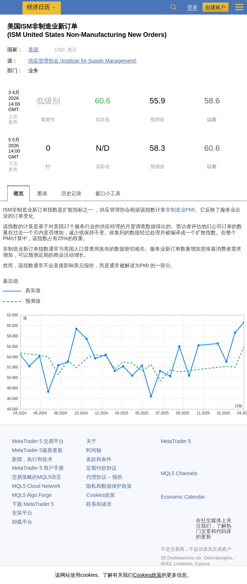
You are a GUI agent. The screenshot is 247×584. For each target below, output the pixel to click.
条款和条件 (99, 459)
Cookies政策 (100, 495)
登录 (192, 7)
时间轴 (93, 450)
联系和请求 (99, 504)
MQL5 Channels (179, 473)
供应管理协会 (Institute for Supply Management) (82, 61)
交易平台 (38, 441)
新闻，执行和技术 (32, 459)
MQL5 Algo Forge (32, 495)
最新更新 (37, 450)
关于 (91, 441)
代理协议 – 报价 (104, 477)
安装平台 (22, 513)
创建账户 (215, 7)
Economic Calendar (183, 497)
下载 (33, 504)
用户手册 (38, 468)
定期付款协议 (101, 468)
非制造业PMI (180, 210)
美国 (33, 49)
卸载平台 (22, 522)
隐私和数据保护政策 (109, 486)
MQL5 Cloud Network (36, 486)
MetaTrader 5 (176, 441)
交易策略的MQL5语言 (36, 477)
